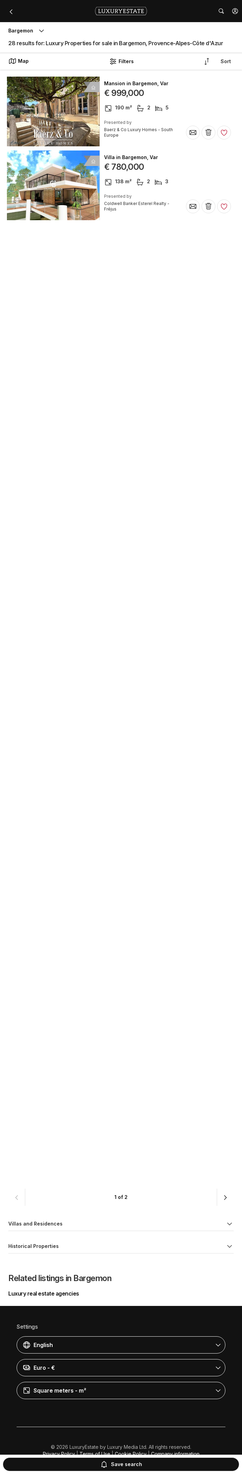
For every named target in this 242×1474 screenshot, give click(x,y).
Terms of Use (95, 1454)
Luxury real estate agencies (43, 1293)
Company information (175, 1454)
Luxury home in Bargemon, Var (141, 1043)
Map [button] (18, 61)
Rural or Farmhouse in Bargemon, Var (149, 453)
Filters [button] (121, 61)
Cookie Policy (131, 1454)
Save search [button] (121, 1464)
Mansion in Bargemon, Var (136, 83)
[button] (235, 11)
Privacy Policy (59, 1454)
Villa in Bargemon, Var (131, 157)
